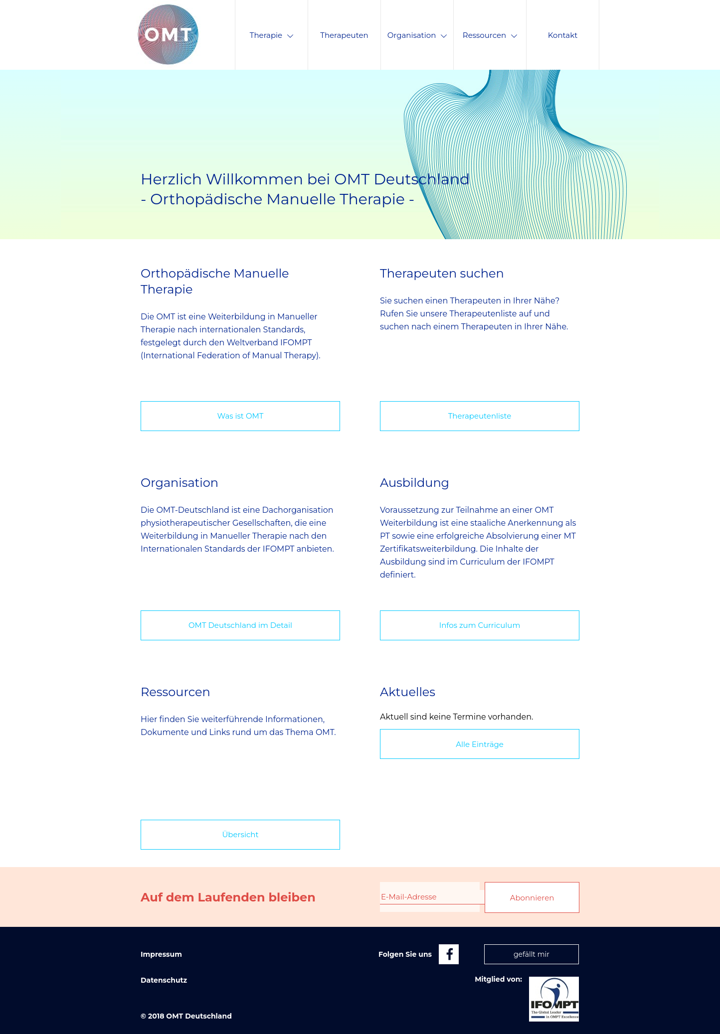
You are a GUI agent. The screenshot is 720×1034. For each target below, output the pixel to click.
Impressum (161, 954)
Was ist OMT (240, 416)
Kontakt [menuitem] (563, 35)
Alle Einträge (480, 744)
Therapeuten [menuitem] (344, 35)
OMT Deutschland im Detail (240, 625)
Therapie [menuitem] (271, 35)
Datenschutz (164, 980)
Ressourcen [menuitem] (490, 35)
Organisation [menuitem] (417, 35)
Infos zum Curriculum (480, 625)
